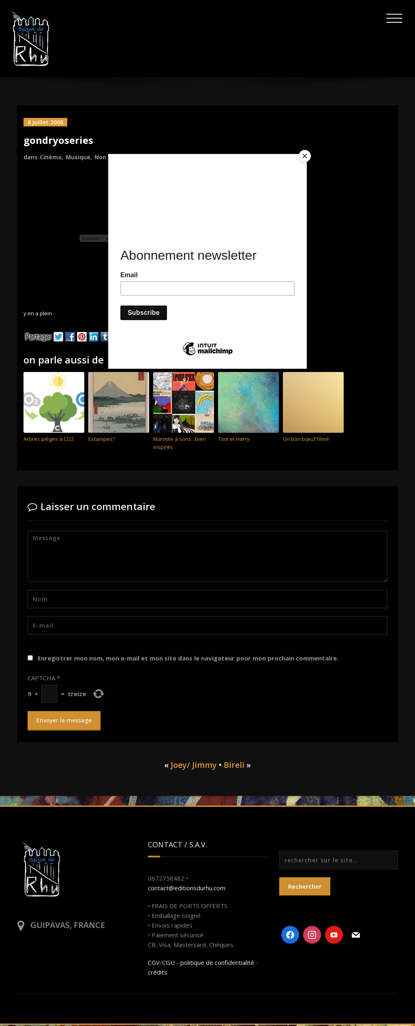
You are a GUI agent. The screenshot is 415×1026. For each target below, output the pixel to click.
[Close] (305, 156)
